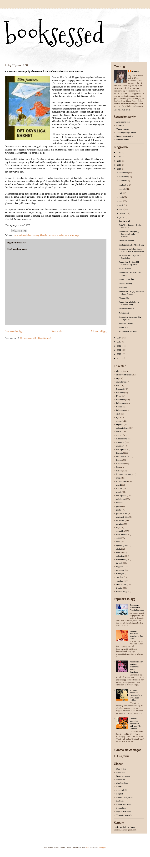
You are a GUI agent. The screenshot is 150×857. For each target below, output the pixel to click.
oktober (123, 180)
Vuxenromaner (122, 129)
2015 (119, 169)
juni (121, 197)
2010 (119, 354)
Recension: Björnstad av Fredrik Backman (137, 607)
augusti (123, 189)
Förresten (123, 287)
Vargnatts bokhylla (124, 815)
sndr (87, 847)
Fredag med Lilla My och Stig (131, 245)
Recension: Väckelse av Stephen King (129, 303)
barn (16, 235)
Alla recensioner (123, 122)
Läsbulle (120, 801)
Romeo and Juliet (123, 804)
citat (118, 414)
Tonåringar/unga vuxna (126, 132)
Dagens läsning (125, 283)
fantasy (36, 235)
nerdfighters (121, 495)
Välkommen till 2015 (128, 331)
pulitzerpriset (121, 513)
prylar (118, 510)
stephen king (121, 559)
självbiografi (121, 545)
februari (123, 213)
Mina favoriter (122, 139)
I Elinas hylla (121, 790)
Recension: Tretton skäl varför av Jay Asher (129, 263)
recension (69, 235)
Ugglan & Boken (123, 811)
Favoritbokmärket (126, 308)
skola (118, 549)
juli (121, 193)
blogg (118, 396)
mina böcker (121, 481)
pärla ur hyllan (122, 517)
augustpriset (121, 382)
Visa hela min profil (122, 110)
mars (122, 209)
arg (117, 378)
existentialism (25, 235)
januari (123, 217)
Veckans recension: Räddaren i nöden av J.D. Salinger (135, 723)
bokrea (119, 407)
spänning (120, 556)
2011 (119, 350)
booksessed (54, 34)
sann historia (121, 534)
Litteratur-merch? (126, 240)
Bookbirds (120, 779)
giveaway (120, 446)
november (124, 176)
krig (118, 467)
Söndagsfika (124, 298)
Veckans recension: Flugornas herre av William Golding (136, 695)
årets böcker (121, 584)
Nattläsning (124, 313)
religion (119, 524)
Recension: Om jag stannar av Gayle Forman (131, 292)
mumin (52, 235)
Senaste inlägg (14, 331)
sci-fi (118, 538)
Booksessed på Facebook (124, 827)
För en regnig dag (126, 279)
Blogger (102, 847)
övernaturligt (121, 591)
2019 (119, 152)
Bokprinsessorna (123, 776)
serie (118, 541)
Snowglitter (121, 808)
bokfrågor (120, 399)
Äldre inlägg (99, 331)
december (124, 172)
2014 (119, 338)
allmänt (119, 371)
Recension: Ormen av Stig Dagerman (130, 318)
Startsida (56, 331)
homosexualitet (122, 456)
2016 (119, 165)
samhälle (120, 531)
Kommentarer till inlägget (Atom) (35, 338)
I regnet (119, 794)
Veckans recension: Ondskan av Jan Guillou (136, 635)
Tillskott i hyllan (126, 323)
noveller (60, 235)
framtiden (120, 442)
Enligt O (119, 786)
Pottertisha (123, 327)
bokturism (120, 410)
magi (118, 478)
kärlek (118, 471)
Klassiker (120, 125)
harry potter (121, 449)
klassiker (44, 235)
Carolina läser (122, 783)
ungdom (119, 566)
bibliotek (120, 392)
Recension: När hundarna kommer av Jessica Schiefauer (136, 667)
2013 (119, 342)
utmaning (120, 570)
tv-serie (119, 563)
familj (118, 431)
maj (121, 201)
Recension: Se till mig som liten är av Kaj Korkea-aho (131, 250)
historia (119, 453)
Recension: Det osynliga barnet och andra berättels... (129, 234)
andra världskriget (123, 375)
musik (118, 492)
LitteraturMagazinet (124, 797)
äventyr (119, 588)
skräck (119, 552)
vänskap (119, 581)
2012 (119, 346)
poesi (118, 506)
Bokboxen (120, 772)
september (124, 185)
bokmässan (121, 403)
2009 (119, 358)
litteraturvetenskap (124, 474)
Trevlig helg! (124, 221)
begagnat (120, 389)
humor (119, 460)
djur (118, 417)
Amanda (135, 71)
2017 (119, 161)
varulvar (119, 577)
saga (77, 235)
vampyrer (120, 573)
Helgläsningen (125, 268)
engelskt (119, 424)
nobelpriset (121, 499)
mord (118, 485)
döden (118, 421)
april (122, 205)
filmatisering (121, 439)
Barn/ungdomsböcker (125, 136)
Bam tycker (121, 769)
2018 (119, 156)
